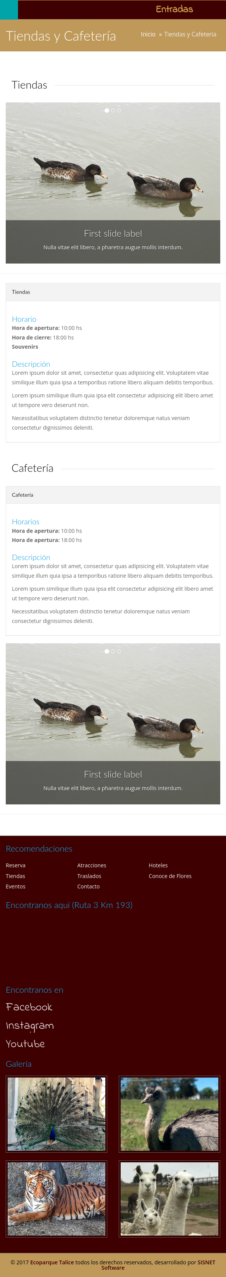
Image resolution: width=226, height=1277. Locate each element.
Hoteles (158, 865)
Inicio (148, 34)
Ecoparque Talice (52, 1262)
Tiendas (15, 876)
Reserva (16, 865)
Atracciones (91, 865)
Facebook (29, 1007)
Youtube (25, 1044)
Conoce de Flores (170, 876)
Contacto (88, 886)
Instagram (30, 1026)
